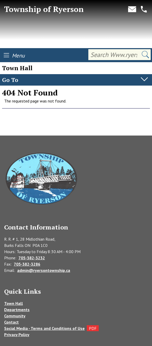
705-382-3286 (27, 264)
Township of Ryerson (44, 9)
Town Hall (13, 303)
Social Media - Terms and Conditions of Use (44, 328)
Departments (17, 309)
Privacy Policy (16, 334)
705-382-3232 (31, 257)
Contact (11, 322)
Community (14, 315)
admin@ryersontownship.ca (43, 270)
